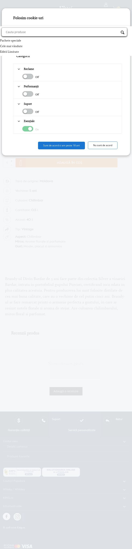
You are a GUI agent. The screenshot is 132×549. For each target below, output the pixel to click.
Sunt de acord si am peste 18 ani (61, 145)
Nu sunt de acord (102, 145)
